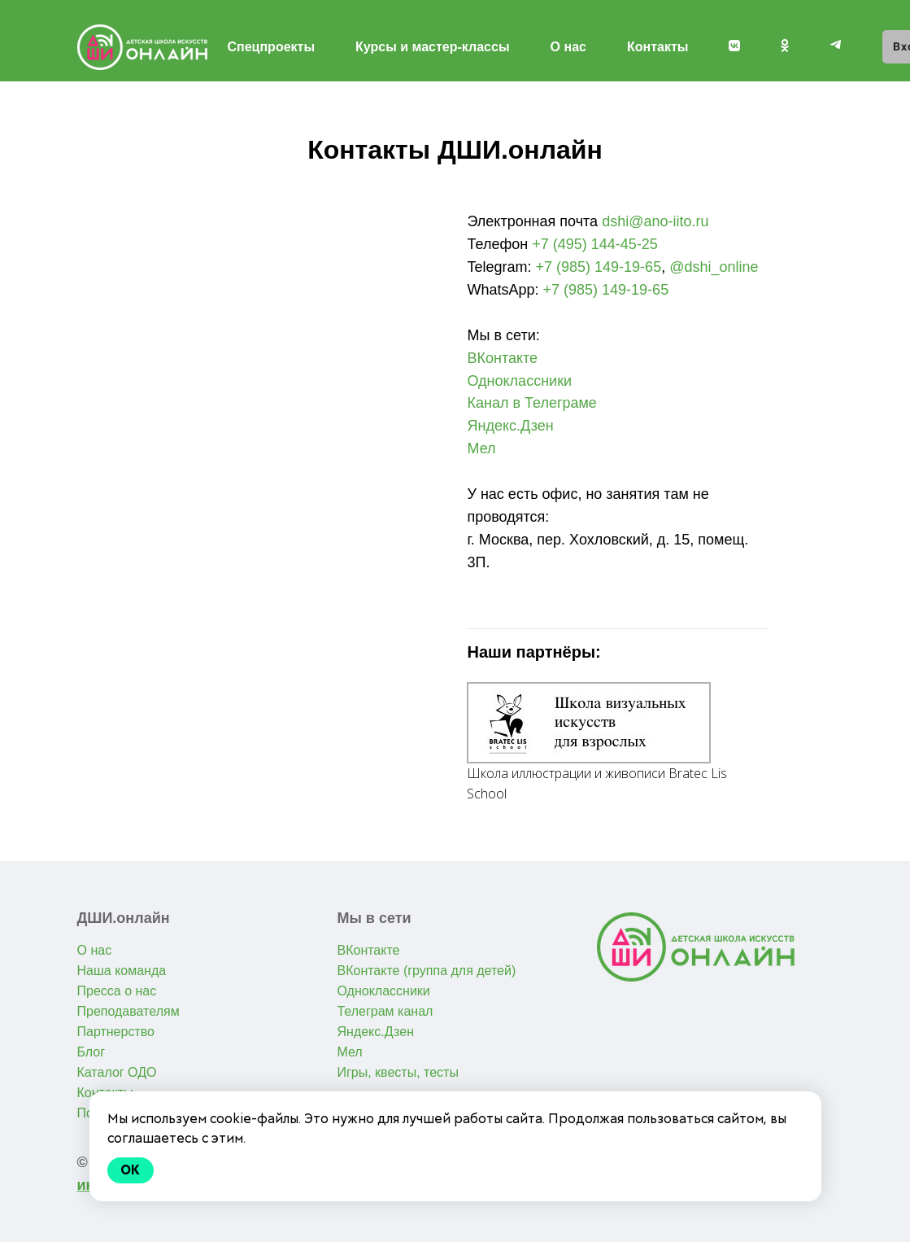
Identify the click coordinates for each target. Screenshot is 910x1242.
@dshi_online (713, 267)
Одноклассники (519, 381)
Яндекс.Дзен (510, 426)
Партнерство (116, 1032)
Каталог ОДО (117, 1072)
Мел (481, 448)
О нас (568, 47)
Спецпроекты (272, 47)
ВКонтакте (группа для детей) (426, 970)
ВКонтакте (502, 358)
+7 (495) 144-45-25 (595, 244)
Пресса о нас (117, 991)
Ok (131, 1170)
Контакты (657, 47)
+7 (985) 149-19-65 (599, 267)
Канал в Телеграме (531, 403)
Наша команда (122, 970)
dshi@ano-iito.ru (655, 221)
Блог (91, 1052)
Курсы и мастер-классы (432, 47)
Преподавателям (128, 1011)
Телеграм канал (385, 1011)
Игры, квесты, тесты (397, 1072)
